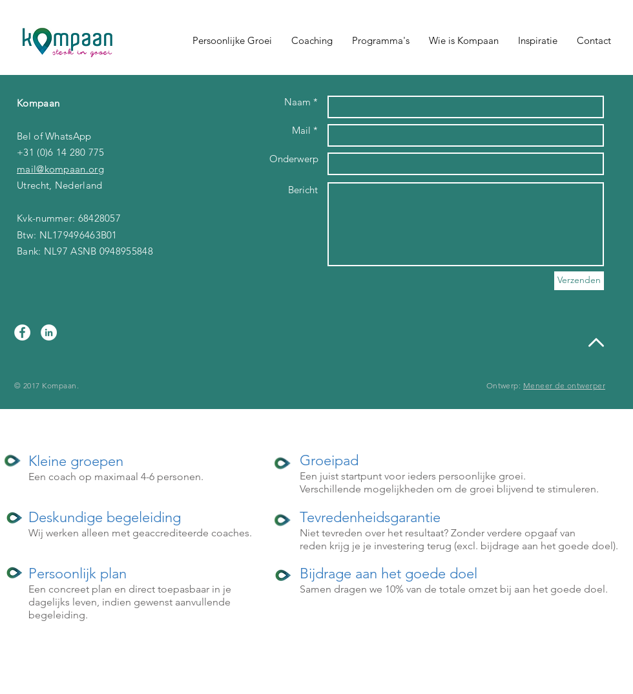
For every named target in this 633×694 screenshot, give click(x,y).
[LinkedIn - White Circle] (49, 332)
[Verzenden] (579, 280)
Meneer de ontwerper (564, 385)
